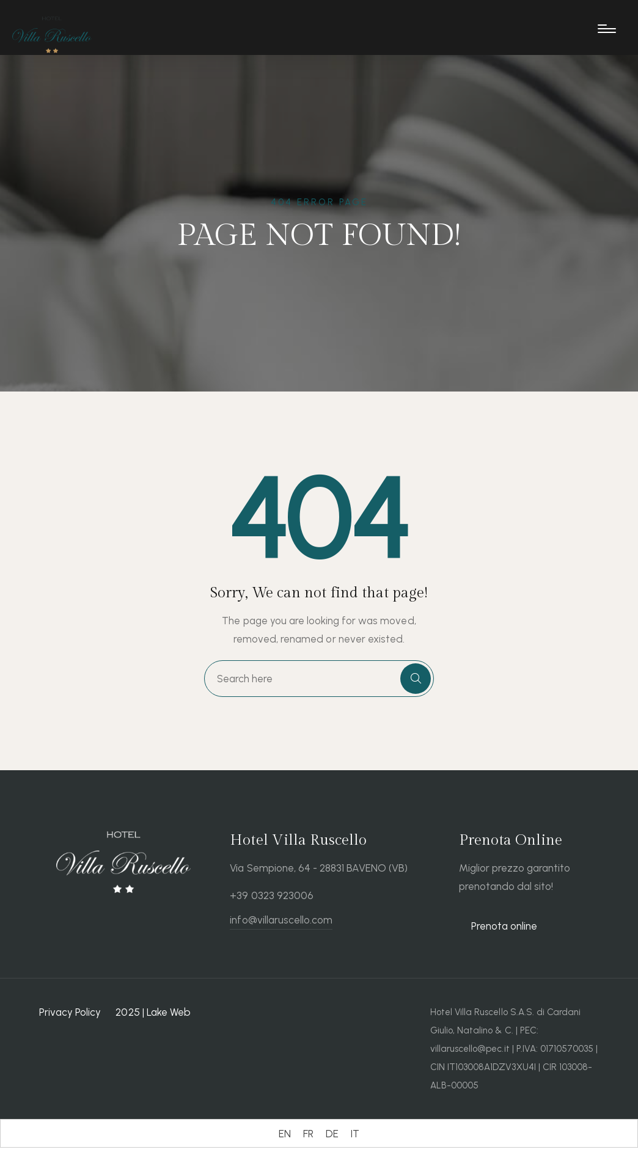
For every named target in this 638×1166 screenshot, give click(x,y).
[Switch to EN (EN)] (285, 1134)
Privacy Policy (70, 1012)
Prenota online (504, 926)
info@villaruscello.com (281, 920)
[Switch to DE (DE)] (332, 1134)
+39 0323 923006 (271, 895)
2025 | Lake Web (153, 1012)
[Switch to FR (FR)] (308, 1134)
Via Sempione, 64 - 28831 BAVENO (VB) (319, 868)
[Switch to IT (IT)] (355, 1134)
